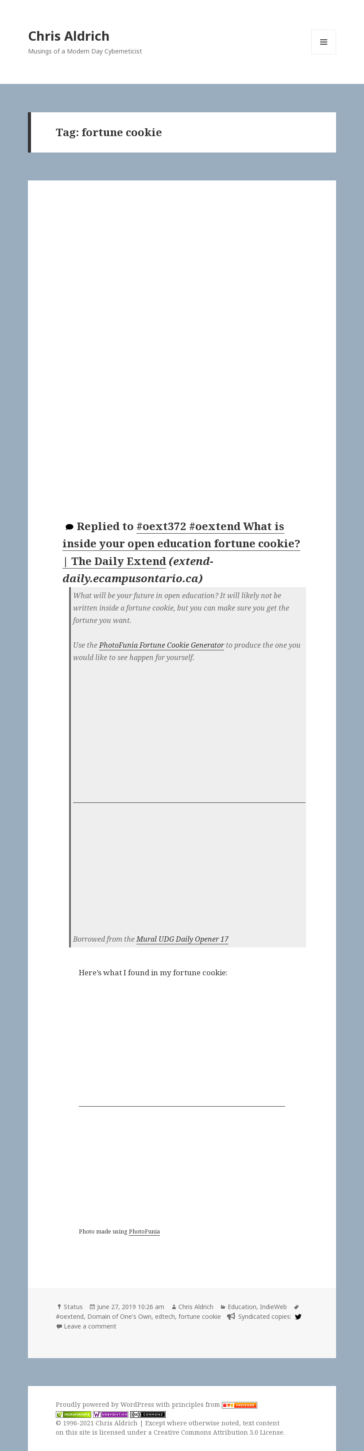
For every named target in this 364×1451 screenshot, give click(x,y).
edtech (165, 1316)
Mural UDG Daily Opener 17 (182, 939)
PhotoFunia (144, 1231)
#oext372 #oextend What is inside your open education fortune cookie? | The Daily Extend (181, 543)
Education (242, 1306)
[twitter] (297, 1316)
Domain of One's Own (119, 1316)
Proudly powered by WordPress (106, 1404)
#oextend (70, 1316)
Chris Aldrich (69, 35)
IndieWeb (273, 1306)
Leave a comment (90, 1326)
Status (73, 1306)
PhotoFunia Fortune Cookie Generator (161, 645)
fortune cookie (199, 1316)
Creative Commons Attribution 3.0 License (218, 1432)
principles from (214, 1404)
